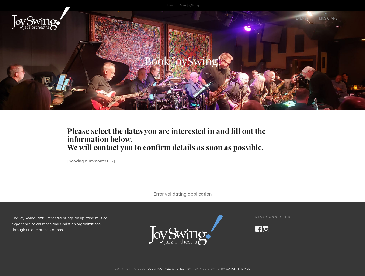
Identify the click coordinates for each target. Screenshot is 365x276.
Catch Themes (238, 268)
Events (302, 18)
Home (170, 5)
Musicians (328, 18)
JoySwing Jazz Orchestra (168, 268)
